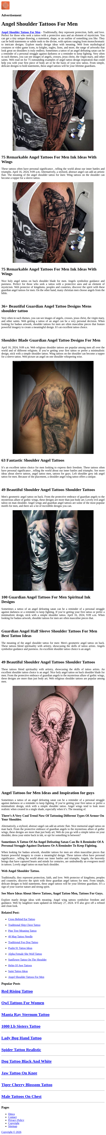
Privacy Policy (16, 1120)
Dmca (11, 1114)
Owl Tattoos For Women (22, 1003)
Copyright (13, 1123)
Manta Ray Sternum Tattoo (25, 1014)
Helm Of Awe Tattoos (20, 965)
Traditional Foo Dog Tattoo (23, 942)
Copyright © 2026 (11, 1132)
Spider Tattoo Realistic (21, 1049)
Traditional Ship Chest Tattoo (24, 925)
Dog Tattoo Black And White (26, 1061)
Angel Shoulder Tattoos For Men (20, 32)
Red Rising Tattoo (17, 991)
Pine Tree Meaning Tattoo (22, 930)
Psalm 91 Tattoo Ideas (20, 948)
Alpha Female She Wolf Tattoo (25, 953)
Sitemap (12, 1126)
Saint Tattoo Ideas (18, 971)
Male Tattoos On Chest (21, 1096)
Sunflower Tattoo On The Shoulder (27, 959)
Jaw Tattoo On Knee (19, 1073)
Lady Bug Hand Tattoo (21, 1038)
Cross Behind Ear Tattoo (21, 919)
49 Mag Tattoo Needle (20, 936)
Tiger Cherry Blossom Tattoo (26, 1084)
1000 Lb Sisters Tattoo (20, 1026)
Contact (12, 1117)
